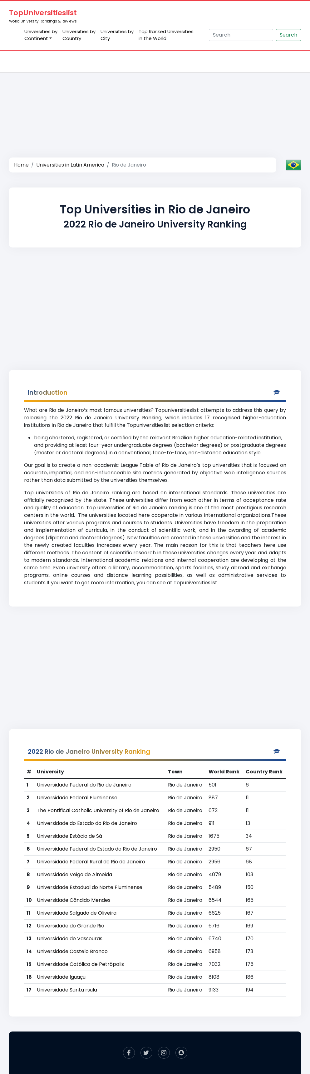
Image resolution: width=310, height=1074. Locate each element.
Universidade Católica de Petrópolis (80, 964)
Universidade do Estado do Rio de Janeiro (87, 823)
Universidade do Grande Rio (70, 925)
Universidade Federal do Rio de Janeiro (84, 784)
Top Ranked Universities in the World (166, 35)
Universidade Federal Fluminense (77, 797)
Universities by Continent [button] (40, 35)
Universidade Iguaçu (61, 977)
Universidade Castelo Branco (72, 951)
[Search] (241, 35)
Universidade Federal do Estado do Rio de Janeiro (97, 848)
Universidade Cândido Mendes (74, 900)
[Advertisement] (155, 98)
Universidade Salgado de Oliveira (76, 913)
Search (288, 34)
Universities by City (117, 35)
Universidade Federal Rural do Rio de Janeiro (91, 861)
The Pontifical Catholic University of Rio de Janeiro (98, 810)
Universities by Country (79, 35)
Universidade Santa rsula (67, 989)
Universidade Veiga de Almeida (74, 874)
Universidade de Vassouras (69, 938)
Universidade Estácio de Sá (69, 836)
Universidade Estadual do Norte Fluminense (89, 887)
